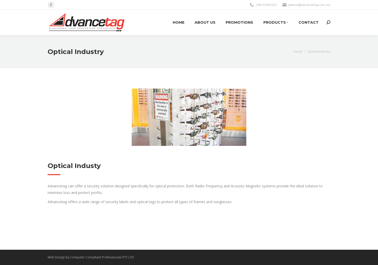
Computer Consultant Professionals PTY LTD (102, 257)
